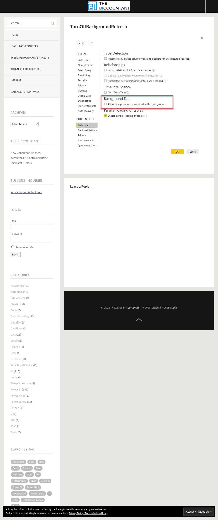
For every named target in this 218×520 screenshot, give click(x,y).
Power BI (16, 389)
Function (16, 359)
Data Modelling (20, 316)
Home (14, 35)
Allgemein (17, 292)
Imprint (16, 80)
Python (15, 408)
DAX (13, 334)
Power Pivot (18, 395)
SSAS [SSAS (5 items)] (15, 499)
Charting (16, 304)
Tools (14, 432)
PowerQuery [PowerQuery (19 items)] (19, 493)
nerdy (14, 377)
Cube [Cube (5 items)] (31, 461)
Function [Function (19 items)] (17, 474)
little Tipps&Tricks (21, 365)
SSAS (13, 426)
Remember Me (24, 247)
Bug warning (18, 298)
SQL (13, 420)
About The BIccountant (27, 69)
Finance (15, 347)
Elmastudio (170, 308)
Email (14, 221)
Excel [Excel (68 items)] (15, 468)
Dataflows (16, 328)
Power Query (18, 402)
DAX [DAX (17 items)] (41, 461)
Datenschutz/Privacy (25, 92)
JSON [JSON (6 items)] (29, 474)
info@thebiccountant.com (26, 192)
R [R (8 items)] (49, 493)
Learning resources (24, 46)
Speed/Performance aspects (30, 57)
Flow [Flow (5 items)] (38, 468)
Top (139, 320)
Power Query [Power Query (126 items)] (37, 493)
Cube (14, 310)
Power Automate (21, 383)
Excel (14, 341)
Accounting (17, 286)
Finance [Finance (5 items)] (27, 468)
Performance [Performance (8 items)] (19, 480)
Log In (15, 254)
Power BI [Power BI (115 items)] (17, 487)
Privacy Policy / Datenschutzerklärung (88, 513)
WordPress (133, 308)
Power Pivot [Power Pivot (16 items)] (33, 487)
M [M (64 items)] (38, 474)
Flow (13, 353)
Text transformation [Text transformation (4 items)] (33, 499)
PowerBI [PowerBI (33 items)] (45, 480)
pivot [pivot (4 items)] (33, 480)
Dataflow (16, 322)
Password (16, 234)
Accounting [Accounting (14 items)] (18, 461)
